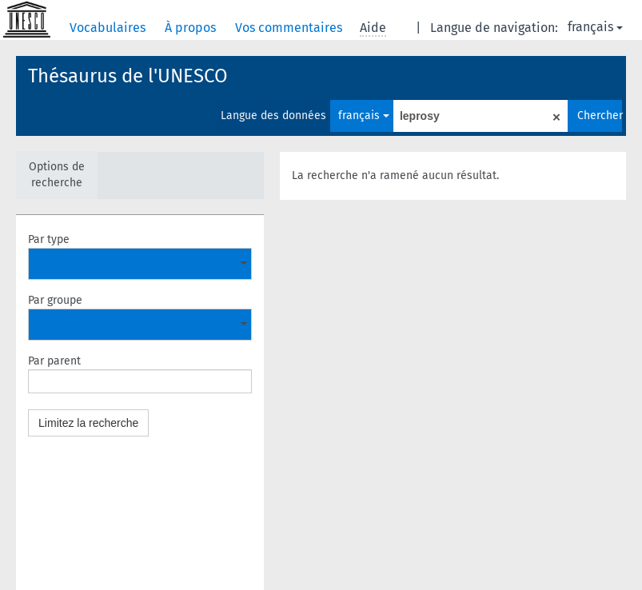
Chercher (599, 115)
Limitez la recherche (88, 423)
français (595, 26)
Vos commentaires (290, 27)
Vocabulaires (109, 27)
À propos (192, 27)
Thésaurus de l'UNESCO (128, 76)
